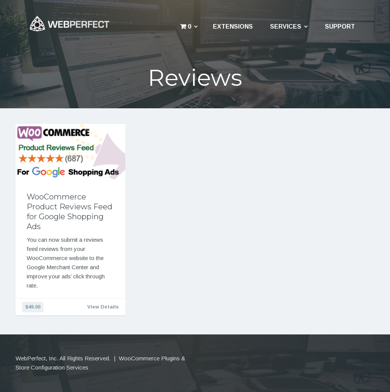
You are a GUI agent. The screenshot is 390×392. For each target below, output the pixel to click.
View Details (103, 307)
